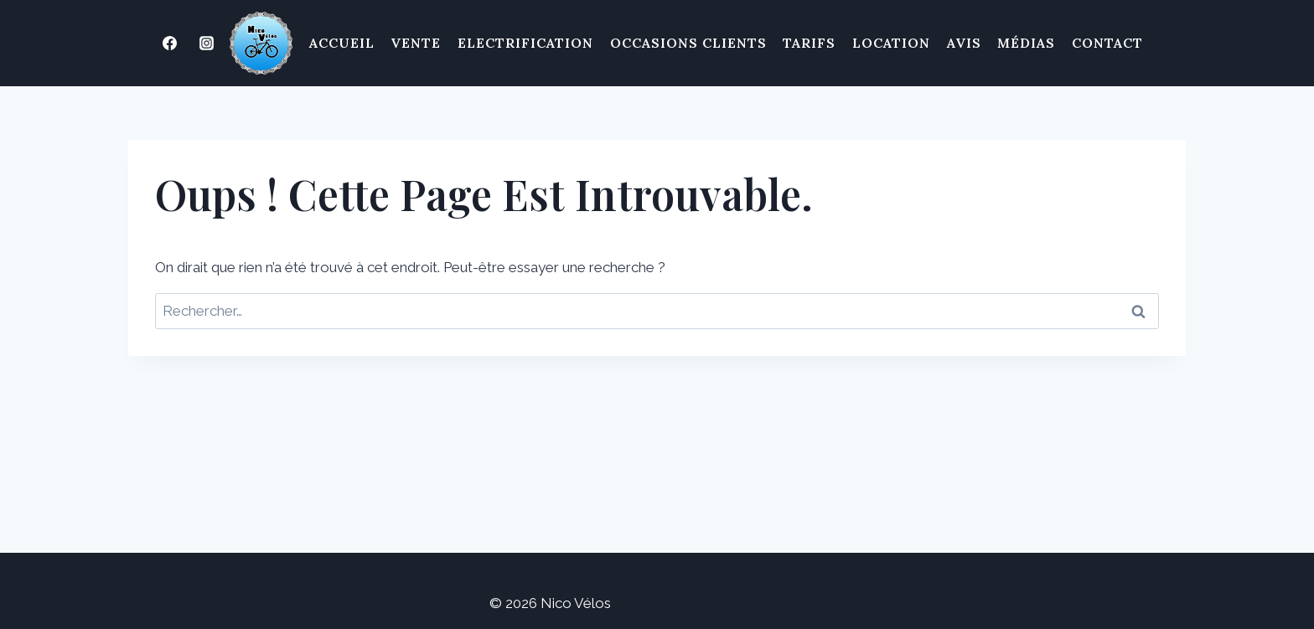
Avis (964, 42)
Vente (416, 42)
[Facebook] (170, 43)
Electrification (525, 42)
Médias (1026, 42)
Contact (1107, 42)
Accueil (342, 42)
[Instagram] (207, 43)
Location (891, 42)
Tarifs (809, 42)
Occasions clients (688, 42)
